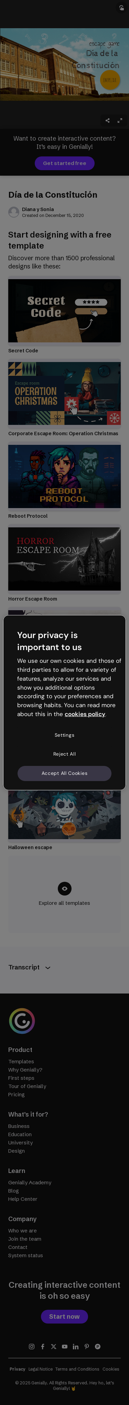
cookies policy (85, 714)
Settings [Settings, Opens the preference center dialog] (65, 735)
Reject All (64, 754)
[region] (64, 702)
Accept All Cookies (65, 773)
